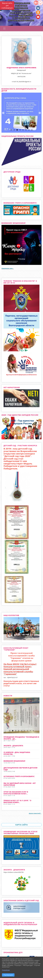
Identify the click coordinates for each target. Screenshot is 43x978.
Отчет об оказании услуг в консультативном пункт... (16, 793)
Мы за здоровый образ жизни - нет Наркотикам (20, 784)
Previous (3, 113)
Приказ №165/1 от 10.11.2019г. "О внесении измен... (17, 801)
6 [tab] (26, 130)
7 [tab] (29, 130)
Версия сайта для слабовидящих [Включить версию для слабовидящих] (7, 5)
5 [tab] (23, 130)
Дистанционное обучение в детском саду (20, 769)
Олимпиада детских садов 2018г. (21, 728)
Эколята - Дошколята (13, 746)
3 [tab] (17, 130)
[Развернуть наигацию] (4, 28)
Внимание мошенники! (14, 761)
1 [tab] (11, 130)
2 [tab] (14, 130)
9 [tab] (33, 731)
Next (40, 113)
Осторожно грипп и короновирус (19, 776)
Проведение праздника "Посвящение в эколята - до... (21, 738)
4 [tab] (20, 130)
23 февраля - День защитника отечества (17, 753)
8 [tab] (32, 130)
